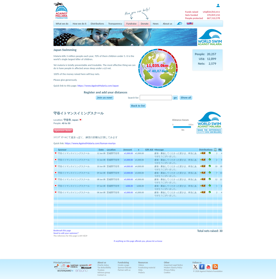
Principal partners (62, 262)
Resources (143, 262)
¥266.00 (129, 186)
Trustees (101, 270)
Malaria (141, 272)
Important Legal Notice (173, 265)
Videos (141, 265)
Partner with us (124, 270)
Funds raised (191, 11)
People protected (194, 18)
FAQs (140, 270)
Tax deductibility (104, 267)
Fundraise (131, 23)
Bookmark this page (62, 230)
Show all (186, 97)
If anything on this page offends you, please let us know (138, 241)
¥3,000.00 (128, 172)
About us (167, 23)
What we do (62, 23)
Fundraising (123, 262)
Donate (144, 23)
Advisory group (104, 272)
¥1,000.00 (128, 153)
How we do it (79, 23)
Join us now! (104, 97)
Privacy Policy (169, 270)
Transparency (115, 23)
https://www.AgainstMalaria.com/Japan (98, 85)
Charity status (103, 265)
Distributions (97, 23)
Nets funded (191, 15)
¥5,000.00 (128, 179)
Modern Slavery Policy (173, 267)
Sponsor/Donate (124, 267)
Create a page (123, 265)
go (175, 97)
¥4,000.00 (128, 166)
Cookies (167, 272)
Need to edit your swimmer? (66, 233)
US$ (211, 11)
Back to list (138, 105)
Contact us (102, 275)
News (155, 23)
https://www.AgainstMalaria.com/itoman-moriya (90, 143)
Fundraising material (146, 267)
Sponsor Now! (63, 130)
